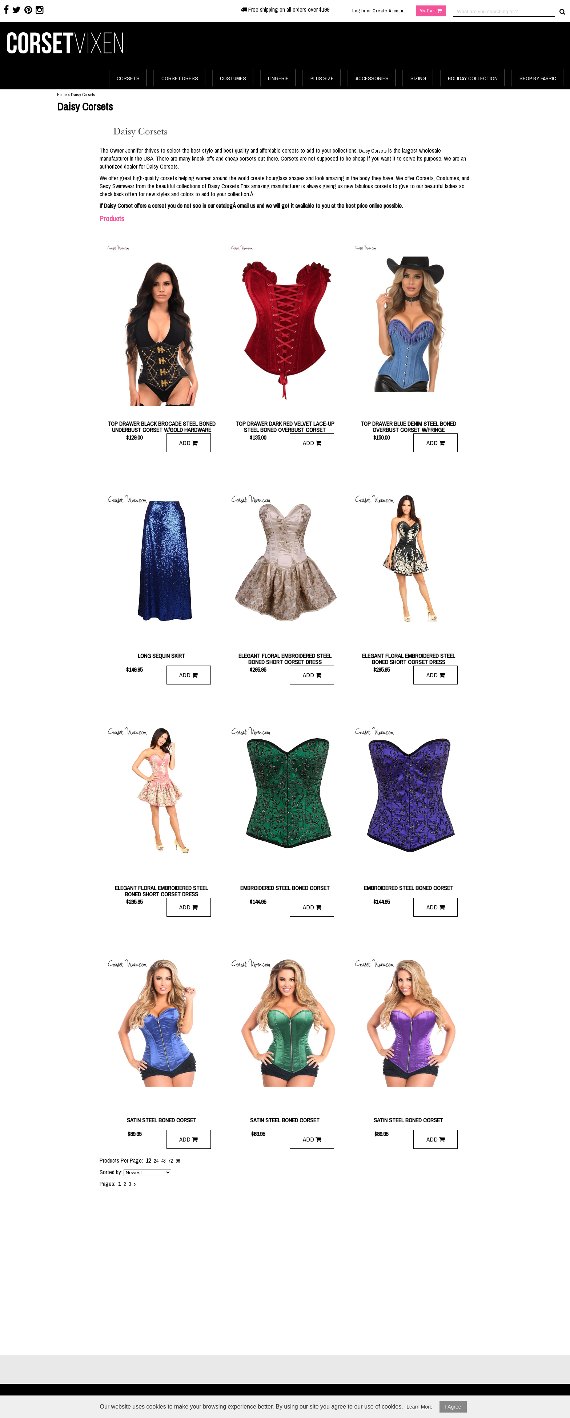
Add (188, 443)
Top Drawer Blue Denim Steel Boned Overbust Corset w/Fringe (408, 427)
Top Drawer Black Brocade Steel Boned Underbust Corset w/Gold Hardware (162, 427)
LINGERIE (278, 78)
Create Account (389, 11)
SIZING (418, 78)
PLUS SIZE (322, 78)
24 (156, 1161)
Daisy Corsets (373, 151)
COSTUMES (233, 78)
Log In (358, 11)
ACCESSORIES (372, 78)
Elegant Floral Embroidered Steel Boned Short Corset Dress (285, 659)
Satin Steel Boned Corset (161, 1120)
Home (62, 95)
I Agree (453, 1407)
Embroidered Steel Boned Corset (285, 888)
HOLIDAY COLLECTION (473, 78)
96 (178, 1161)
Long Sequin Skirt (161, 656)
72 (170, 1161)
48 (163, 1161)
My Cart (431, 11)
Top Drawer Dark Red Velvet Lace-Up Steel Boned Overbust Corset (285, 427)
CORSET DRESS (179, 78)
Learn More (419, 1407)
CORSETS (128, 78)
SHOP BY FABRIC (537, 78)
